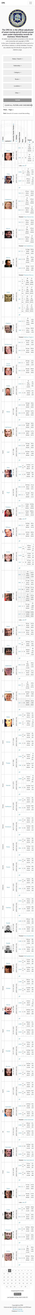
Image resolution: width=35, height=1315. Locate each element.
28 (12, 1280)
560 (19, 342)
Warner (8, 1005)
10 (4, 1274)
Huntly (8, 386)
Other (17, 93)
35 (8, 1283)
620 (19, 201)
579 (19, 589)
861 (20, 848)
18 (4, 1277)
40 (27, 1283)
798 (20, 765)
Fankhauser (8, 806)
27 (8, 1280)
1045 (19, 1173)
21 (15, 1277)
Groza (8, 1031)
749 (19, 193)
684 (19, 575)
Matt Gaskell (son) (29, 956)
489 (20, 330)
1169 (19, 467)
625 (19, 685)
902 (20, 808)
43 (10, 1287)
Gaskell (8, 923)
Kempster (8, 1230)
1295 (19, 921)
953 (19, 1187)
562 (19, 597)
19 (8, 1277)
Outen (8, 591)
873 (20, 393)
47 (21, 1287)
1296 (19, 982)
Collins (8, 1251)
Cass (8, 646)
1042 (19, 1093)
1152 (19, 735)
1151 (19, 820)
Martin (8, 151)
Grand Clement (8, 365)
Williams (8, 527)
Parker (8, 847)
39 (23, 1283)
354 (19, 694)
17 (31, 1274)
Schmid (8, 742)
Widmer (8, 988)
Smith (8, 292)
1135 (19, 547)
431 (19, 148)
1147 (19, 800)
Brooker (8, 1066)
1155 (19, 1073)
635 (19, 651)
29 (15, 1280)
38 (19, 1283)
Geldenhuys (8, 199)
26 (4, 1280)
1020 (19, 990)
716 (19, 1258)
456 (19, 350)
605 (19, 487)
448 (19, 1195)
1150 (19, 715)
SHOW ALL (17, 1294)
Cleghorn (8, 323)
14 (19, 1274)
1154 (19, 840)
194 (19, 513)
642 (19, 1217)
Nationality (17, 66)
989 (20, 723)
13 (15, 1274)
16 (27, 1274)
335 (19, 525)
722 (20, 1012)
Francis (8, 867)
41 (31, 1283)
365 (19, 433)
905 (20, 743)
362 (19, 413)
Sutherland (8, 666)
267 (19, 703)
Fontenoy (8, 507)
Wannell (8, 785)
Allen (8, 468)
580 (19, 582)
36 (12, 1283)
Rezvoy (8, 258)
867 (20, 828)
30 (19, 1280)
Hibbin (8, 717)
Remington (8, 691)
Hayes (8, 626)
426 (19, 405)
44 (14, 1287)
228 (19, 259)
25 (31, 1277)
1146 (19, 1085)
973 (19, 1209)
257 (19, 251)
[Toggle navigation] (31, 3)
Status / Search (17, 59)
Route (17, 79)
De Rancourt (8, 344)
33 (31, 1280)
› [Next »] (28, 1287)
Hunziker (8, 1051)
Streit (8, 887)
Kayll (8, 492)
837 (20, 562)
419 (19, 606)
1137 (19, 181)
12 (12, 1274)
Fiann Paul (20, 1311)
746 (19, 673)
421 (20, 474)
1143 (19, 321)
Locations (17, 86)
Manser (8, 229)
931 (20, 929)
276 (19, 158)
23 (23, 1277)
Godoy (8, 552)
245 (19, 506)
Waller (8, 412)
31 (23, 1280)
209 (19, 534)
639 (19, 632)
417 (19, 614)
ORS (3, 3)
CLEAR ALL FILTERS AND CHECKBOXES (18, 105)
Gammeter (8, 1107)
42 (7, 1287)
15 (23, 1274)
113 (19, 281)
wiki (23, 166)
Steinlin (8, 963)
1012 (19, 1052)
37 (15, 1283)
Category (17, 72)
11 (8, 1274)
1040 (19, 969)
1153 (19, 961)
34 (4, 1283)
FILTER (17, 100)
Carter (8, 1210)
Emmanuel (8, 827)
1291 (19, 172)
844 (19, 625)
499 (19, 495)
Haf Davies (8, 427)
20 (12, 1277)
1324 (19, 1065)
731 (19, 644)
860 (20, 787)
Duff (8, 452)
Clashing (8, 907)
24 (27, 1277)
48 (25, 1287)
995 (19, 665)
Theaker (8, 763)
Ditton (8, 1189)
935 (20, 888)
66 (19, 290)
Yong (8, 174)
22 (19, 1277)
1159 (19, 756)
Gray (8, 1172)
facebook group (17, 1309)
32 (27, 1280)
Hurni (8, 1132)
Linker (8, 1091)
